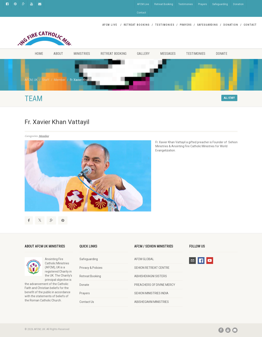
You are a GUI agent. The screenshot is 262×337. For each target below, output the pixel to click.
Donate (221, 54)
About (58, 54)
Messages (168, 54)
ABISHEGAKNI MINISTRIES (151, 302)
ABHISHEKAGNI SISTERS (150, 276)
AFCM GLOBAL (144, 259)
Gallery (143, 54)
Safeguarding (220, 4)
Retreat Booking (163, 4)
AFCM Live (143, 4)
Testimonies (185, 4)
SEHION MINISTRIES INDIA (151, 293)
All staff (229, 97)
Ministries (82, 54)
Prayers (202, 4)
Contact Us (86, 302)
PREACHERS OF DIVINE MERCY (154, 284)
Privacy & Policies (90, 267)
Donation (238, 4)
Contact (141, 12)
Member (44, 136)
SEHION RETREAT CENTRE (151, 267)
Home (39, 54)
